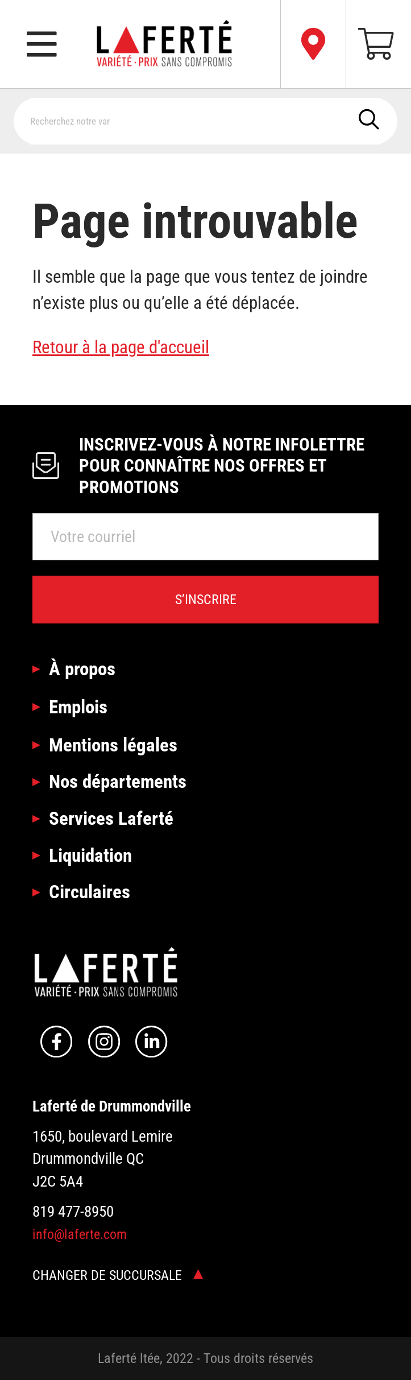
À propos (82, 669)
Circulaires (89, 892)
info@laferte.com (79, 1234)
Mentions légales (113, 745)
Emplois (78, 707)
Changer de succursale (117, 1275)
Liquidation (90, 855)
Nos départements (117, 781)
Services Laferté (111, 818)
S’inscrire (205, 600)
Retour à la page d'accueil (120, 347)
